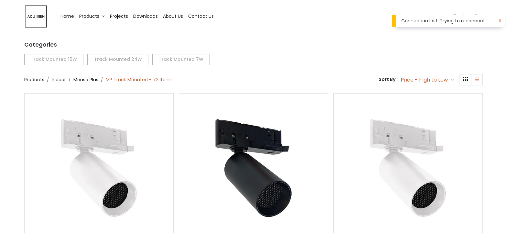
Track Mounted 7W (181, 59)
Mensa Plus (85, 79)
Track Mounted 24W (118, 59)
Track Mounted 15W (54, 59)
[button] (427, 79)
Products (34, 79)
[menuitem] (67, 16)
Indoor (59, 79)
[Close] (500, 20)
